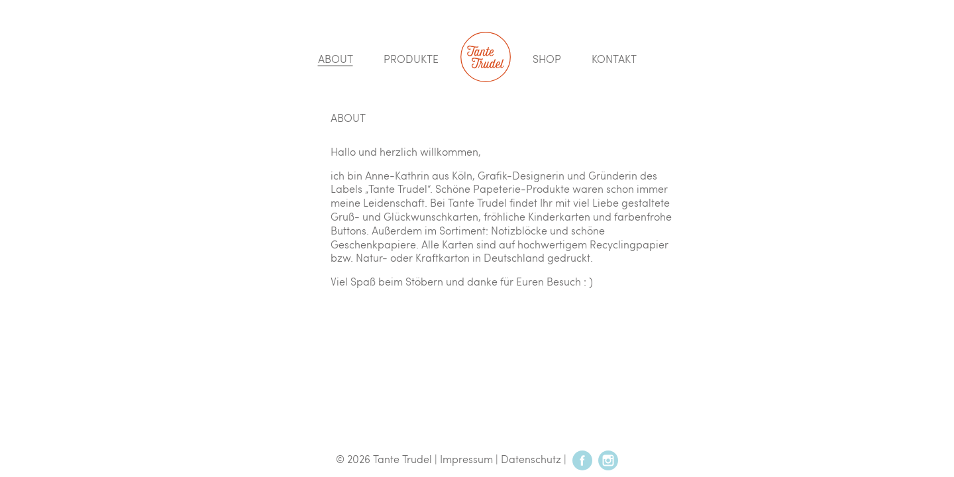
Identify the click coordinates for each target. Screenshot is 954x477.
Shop (547, 59)
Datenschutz (531, 459)
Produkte (411, 59)
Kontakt (614, 59)
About (335, 59)
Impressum (466, 459)
